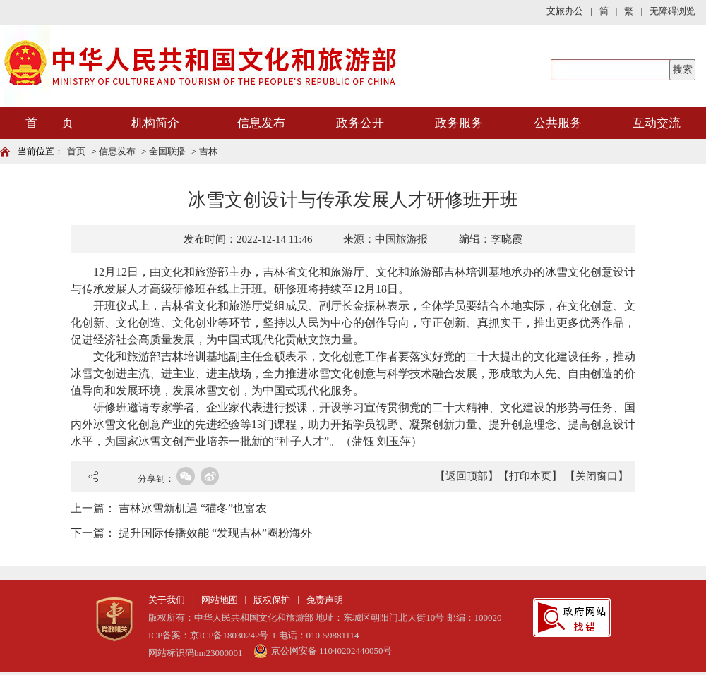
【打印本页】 (530, 476)
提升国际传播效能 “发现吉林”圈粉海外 (215, 533)
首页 (76, 151)
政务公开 (360, 123)
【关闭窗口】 (596, 476)
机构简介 (155, 123)
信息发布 (261, 123)
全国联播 (167, 151)
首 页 (49, 123)
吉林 (208, 151)
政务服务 (459, 123)
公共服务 (558, 123)
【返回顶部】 (466, 476)
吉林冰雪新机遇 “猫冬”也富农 (193, 508)
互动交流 (657, 123)
